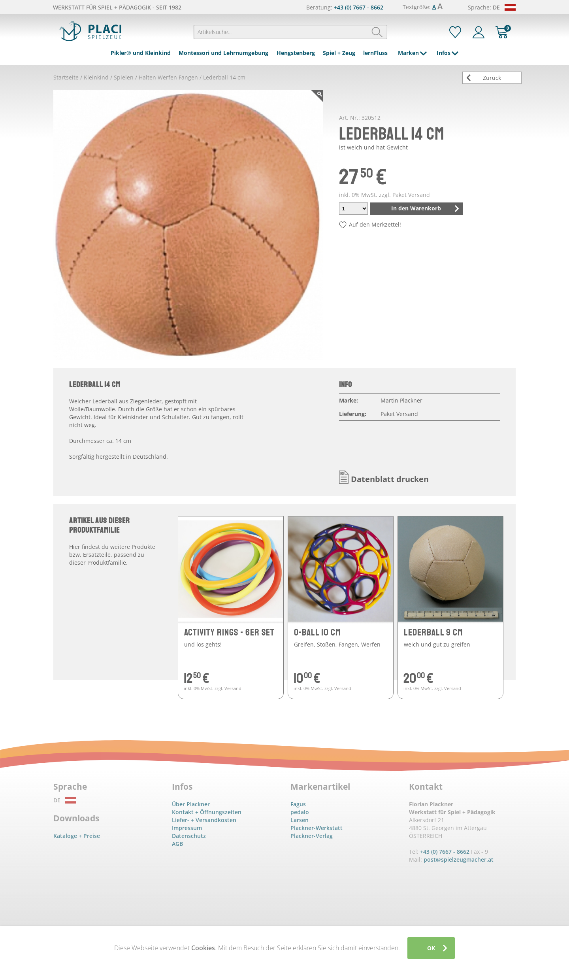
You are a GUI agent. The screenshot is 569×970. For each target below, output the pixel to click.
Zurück (492, 77)
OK (431, 948)
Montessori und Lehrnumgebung (223, 53)
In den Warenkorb (416, 208)
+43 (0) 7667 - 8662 (358, 7)
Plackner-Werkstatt (316, 828)
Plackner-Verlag (311, 836)
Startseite (66, 77)
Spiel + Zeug (339, 53)
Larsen (299, 820)
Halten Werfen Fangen (168, 77)
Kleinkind (96, 77)
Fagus (298, 804)
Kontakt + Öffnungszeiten (206, 812)
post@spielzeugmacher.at (459, 859)
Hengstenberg (296, 53)
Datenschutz (189, 836)
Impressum (187, 828)
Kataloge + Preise (76, 836)
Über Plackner (191, 804)
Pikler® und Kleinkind (141, 53)
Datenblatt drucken (390, 479)
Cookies (203, 948)
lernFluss (375, 53)
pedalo (299, 812)
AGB (177, 843)
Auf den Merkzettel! (375, 224)
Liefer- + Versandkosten (204, 820)
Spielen (124, 77)
